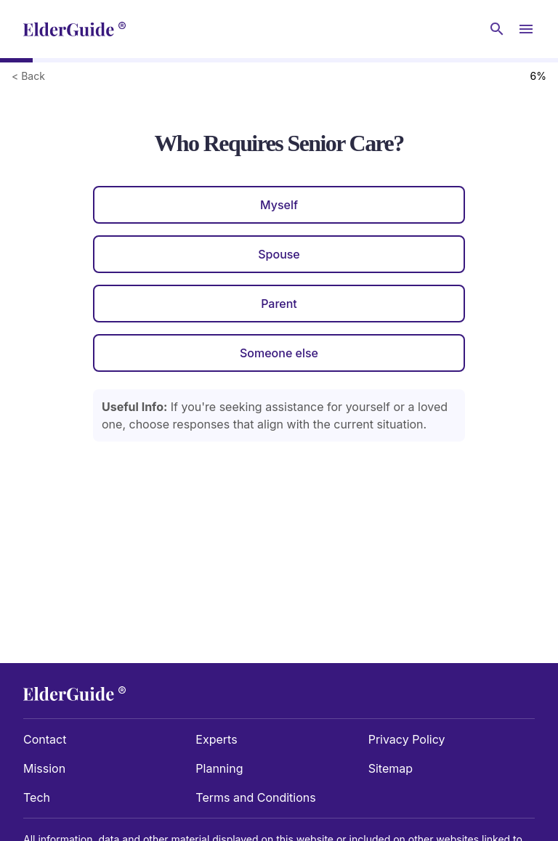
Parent (279, 303)
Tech (36, 797)
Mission (44, 768)
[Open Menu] (526, 29)
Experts (216, 739)
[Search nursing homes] (497, 29)
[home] (74, 29)
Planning (219, 768)
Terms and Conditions (255, 797)
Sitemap (390, 768)
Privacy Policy (406, 739)
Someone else (279, 353)
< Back (28, 76)
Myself (279, 205)
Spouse (279, 254)
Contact (44, 739)
